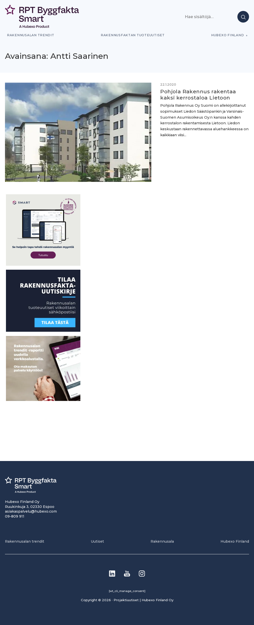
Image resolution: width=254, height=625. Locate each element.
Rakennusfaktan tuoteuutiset (133, 35)
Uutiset (97, 541)
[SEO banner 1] (43, 264)
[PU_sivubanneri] (43, 399)
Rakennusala (162, 541)
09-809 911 (14, 516)
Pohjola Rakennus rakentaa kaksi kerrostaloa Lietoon (198, 94)
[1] (43, 330)
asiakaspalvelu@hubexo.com (31, 511)
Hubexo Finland (227, 35)
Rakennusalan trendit (30, 35)
